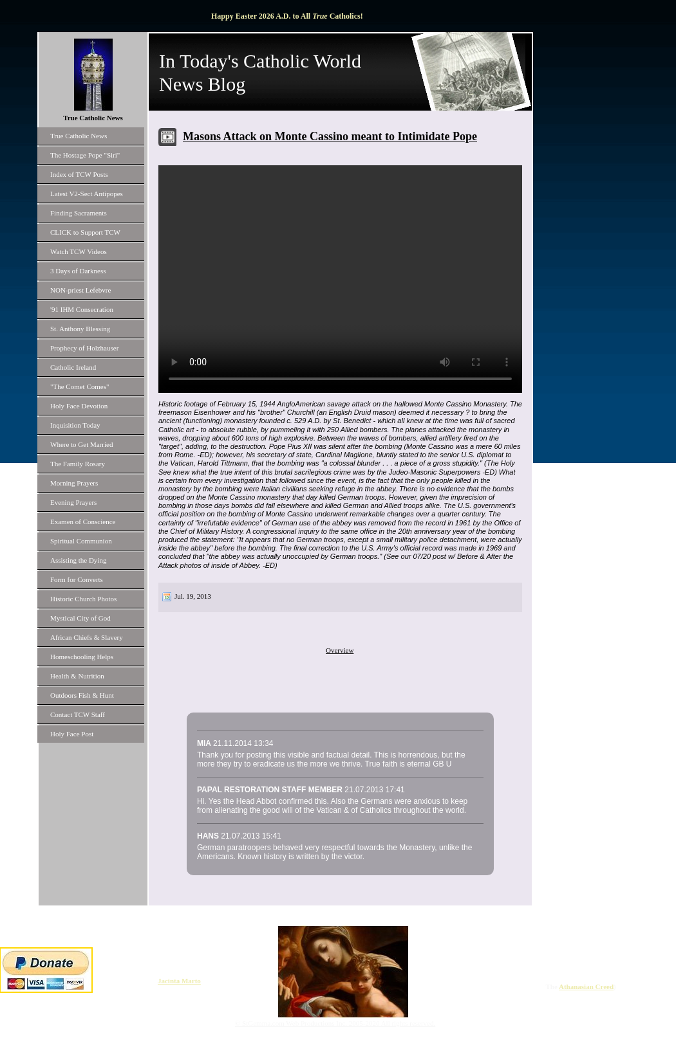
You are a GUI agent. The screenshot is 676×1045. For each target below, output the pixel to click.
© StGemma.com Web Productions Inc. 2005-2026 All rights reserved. (335, 1023)
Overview (339, 650)
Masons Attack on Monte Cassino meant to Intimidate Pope (330, 136)
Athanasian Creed (586, 986)
